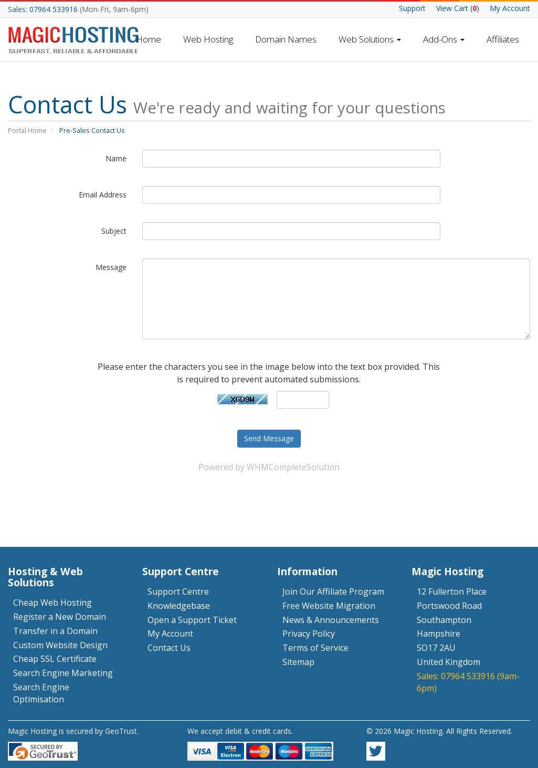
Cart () (457, 8)
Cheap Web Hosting (52, 602)
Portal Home (27, 130)
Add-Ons (444, 39)
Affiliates (503, 39)
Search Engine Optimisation (41, 693)
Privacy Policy (308, 633)
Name (116, 158)
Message (111, 267)
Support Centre (178, 591)
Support (412, 8)
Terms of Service (315, 647)
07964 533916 (53, 9)
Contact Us (169, 647)
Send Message (269, 438)
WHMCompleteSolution (293, 467)
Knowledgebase (178, 605)
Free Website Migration (328, 605)
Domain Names (286, 39)
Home (148, 39)
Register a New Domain (59, 616)
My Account (510, 8)
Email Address (102, 195)
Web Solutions (370, 39)
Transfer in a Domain (55, 631)
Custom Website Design (60, 645)
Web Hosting (208, 39)
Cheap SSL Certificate (55, 659)
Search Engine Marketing (63, 673)
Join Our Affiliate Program (333, 591)
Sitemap (298, 662)
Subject (113, 231)
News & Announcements (330, 620)
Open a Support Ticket (192, 620)
